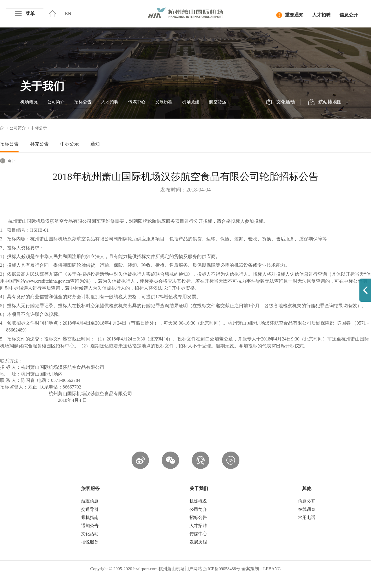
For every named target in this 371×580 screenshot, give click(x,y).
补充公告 (39, 143)
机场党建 (190, 102)
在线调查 (306, 509)
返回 (8, 160)
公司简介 (56, 102)
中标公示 (69, 143)
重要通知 (289, 15)
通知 (95, 143)
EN (68, 13)
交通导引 (90, 509)
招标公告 (83, 102)
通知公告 (90, 525)
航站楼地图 (324, 102)
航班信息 (90, 501)
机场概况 (29, 102)
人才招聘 (321, 14)
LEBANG (272, 568)
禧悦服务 (90, 542)
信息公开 (348, 14)
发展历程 (163, 102)
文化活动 (280, 102)
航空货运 (217, 102)
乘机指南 (90, 517)
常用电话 (306, 517)
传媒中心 (137, 102)
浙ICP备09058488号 (221, 568)
